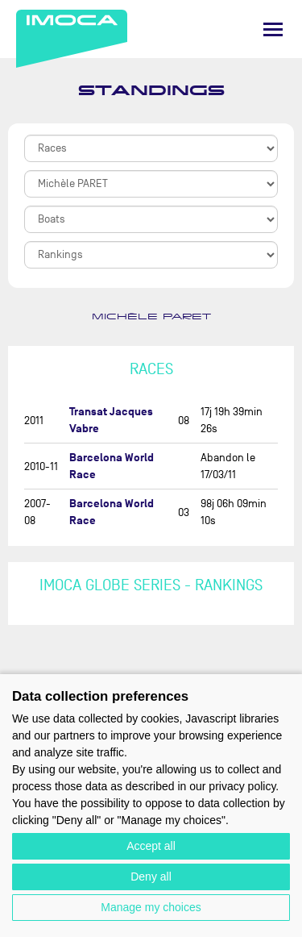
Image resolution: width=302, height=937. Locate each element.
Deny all (151, 876)
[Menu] (273, 29)
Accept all (151, 845)
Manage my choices (151, 907)
